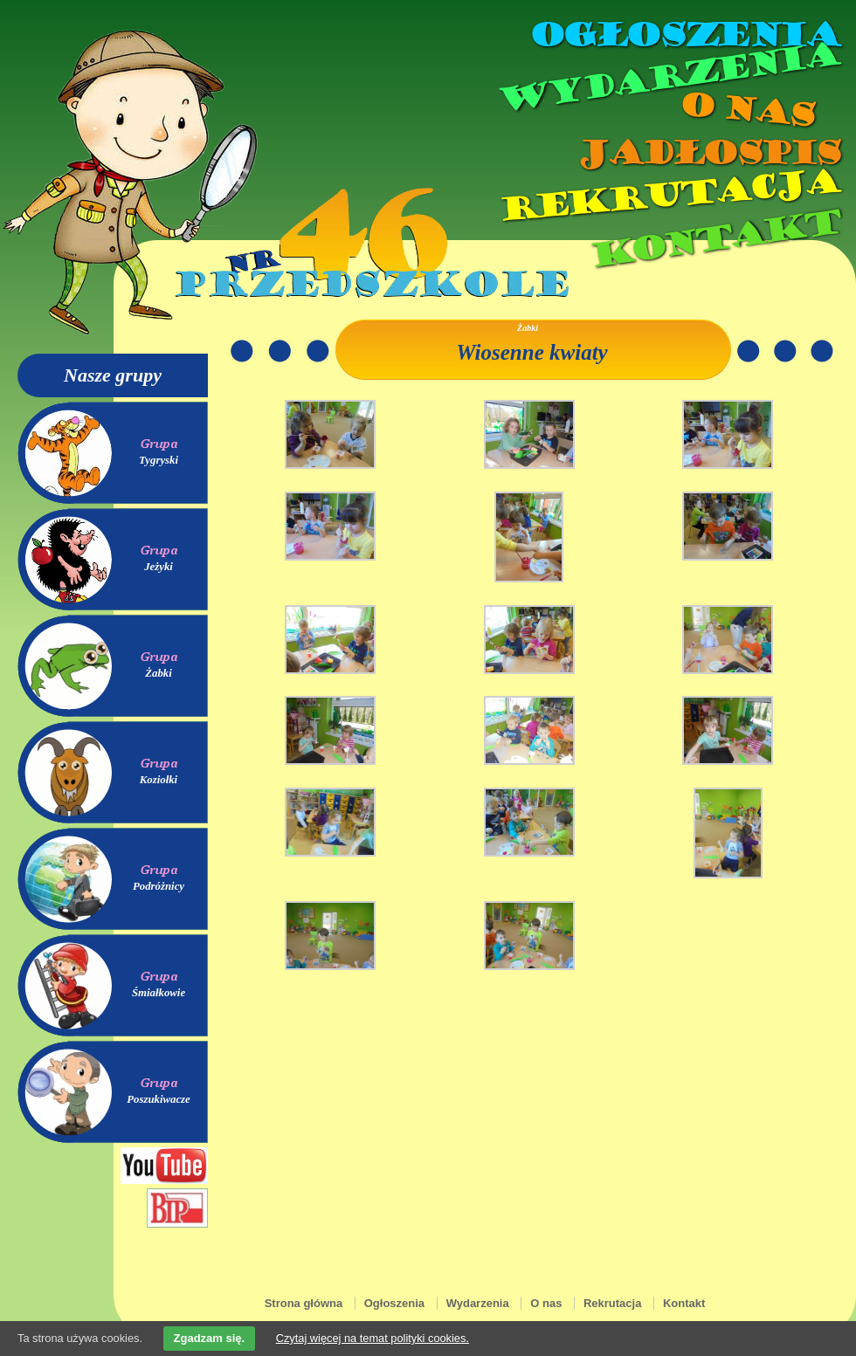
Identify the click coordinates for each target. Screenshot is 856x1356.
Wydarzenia (667, 77)
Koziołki (158, 780)
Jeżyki (158, 567)
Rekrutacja (668, 195)
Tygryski (158, 460)
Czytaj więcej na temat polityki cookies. (372, 1338)
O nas (746, 109)
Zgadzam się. (209, 1338)
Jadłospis (707, 153)
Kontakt (714, 239)
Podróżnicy (158, 886)
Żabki (158, 673)
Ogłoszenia (684, 35)
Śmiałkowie (158, 993)
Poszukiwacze (158, 1099)
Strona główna (304, 1303)
